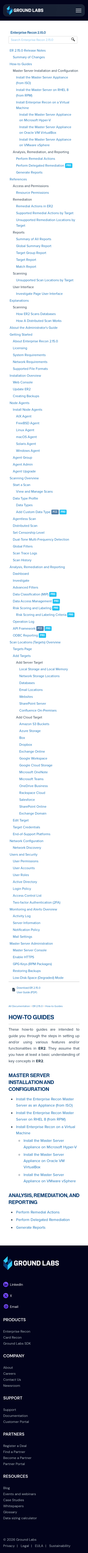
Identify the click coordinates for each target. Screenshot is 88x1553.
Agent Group (22, 457)
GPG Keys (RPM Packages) (32, 964)
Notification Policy (26, 930)
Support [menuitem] (9, 1409)
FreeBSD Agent (27, 423)
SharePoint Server (32, 703)
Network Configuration (26, 841)
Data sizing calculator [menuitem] (20, 1518)
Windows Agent (28, 451)
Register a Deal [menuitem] (15, 1446)
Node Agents (19, 403)
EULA (39, 1546)
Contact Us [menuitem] (12, 1379)
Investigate (21, 580)
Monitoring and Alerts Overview (33, 909)
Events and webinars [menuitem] (19, 1494)
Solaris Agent (26, 444)
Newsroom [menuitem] (11, 1385)
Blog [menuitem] (6, 1488)
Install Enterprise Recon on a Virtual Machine (42, 105)
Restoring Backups (27, 971)
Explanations (19, 300)
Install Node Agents (27, 409)
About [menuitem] (8, 1367)
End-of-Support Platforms (31, 834)
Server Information (26, 923)
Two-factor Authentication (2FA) (36, 902)
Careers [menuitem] (9, 1373)
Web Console (23, 382)
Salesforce (27, 800)
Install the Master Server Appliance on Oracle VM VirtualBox (45, 130)
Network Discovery (27, 848)
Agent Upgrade (24, 471)
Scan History (22, 560)
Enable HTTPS (23, 957)
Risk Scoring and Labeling (32, 608)
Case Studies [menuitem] (13, 1500)
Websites (26, 697)
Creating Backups (26, 396)
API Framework (24, 628)
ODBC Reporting (25, 635)
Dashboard (21, 574)
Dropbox (25, 745)
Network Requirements (30, 362)
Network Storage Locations (39, 676)
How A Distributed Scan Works (38, 321)
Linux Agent (25, 430)
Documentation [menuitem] (15, 1415)
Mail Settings (22, 937)
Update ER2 (22, 389)
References (18, 179)
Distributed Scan (25, 526)
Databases (27, 683)
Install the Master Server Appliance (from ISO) (42, 80)
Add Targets (22, 656)
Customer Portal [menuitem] (16, 1421)
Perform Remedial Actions (35, 159)
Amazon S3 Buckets (34, 724)
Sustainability (59, 1546)
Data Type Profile (25, 498)
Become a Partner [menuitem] (17, 1458)
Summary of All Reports (33, 239)
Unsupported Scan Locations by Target (44, 280)
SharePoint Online (32, 806)
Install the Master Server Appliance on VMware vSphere (45, 142)
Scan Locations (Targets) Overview (35, 642)
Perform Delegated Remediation (40, 165)
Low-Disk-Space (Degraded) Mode (38, 978)
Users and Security (23, 854)
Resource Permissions (32, 193)
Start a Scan (21, 485)
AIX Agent (23, 416)
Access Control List (27, 895)
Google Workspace (33, 758)
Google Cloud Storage (35, 765)
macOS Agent (26, 437)
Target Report (26, 260)
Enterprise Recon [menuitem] (16, 1331)
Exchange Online (32, 751)
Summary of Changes (29, 57)
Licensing (20, 348)
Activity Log (22, 916)
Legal (25, 1546)
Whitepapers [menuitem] (13, 1506)
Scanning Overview (24, 478)
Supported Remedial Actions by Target (44, 213)
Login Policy (22, 889)
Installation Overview (25, 376)
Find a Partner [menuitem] (14, 1452)
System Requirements (29, 355)
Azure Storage (30, 731)
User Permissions (25, 861)
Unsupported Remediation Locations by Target (45, 223)
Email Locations (31, 690)
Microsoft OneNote (33, 772)
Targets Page (22, 649)
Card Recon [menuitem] (12, 1337)
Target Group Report (31, 253)
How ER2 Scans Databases (36, 314)
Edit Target (21, 820)
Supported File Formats (30, 369)
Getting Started (21, 334)
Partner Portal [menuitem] (14, 1464)
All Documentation (19, 1006)
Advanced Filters (25, 587)
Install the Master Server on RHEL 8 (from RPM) (42, 93)
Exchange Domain (32, 813)
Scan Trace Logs (25, 553)
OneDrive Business (33, 786)
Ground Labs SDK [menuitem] (17, 1343)
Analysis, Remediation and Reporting (37, 567)
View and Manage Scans (34, 491)
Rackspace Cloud (32, 793)
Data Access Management (32, 601)
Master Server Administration (31, 943)
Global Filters (23, 546)
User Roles (21, 875)
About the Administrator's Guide (34, 328)
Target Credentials (26, 827)
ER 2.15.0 (38, 1006)
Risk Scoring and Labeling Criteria (41, 615)
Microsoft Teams (31, 779)
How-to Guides (21, 64)
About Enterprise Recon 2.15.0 (35, 341)
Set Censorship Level (29, 532)
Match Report (26, 266)
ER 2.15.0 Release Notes (28, 50)
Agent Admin (23, 464)
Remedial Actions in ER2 (34, 206)
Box (22, 738)
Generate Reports (29, 172)
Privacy (9, 1546)
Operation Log (23, 622)
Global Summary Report (33, 246)
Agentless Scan (24, 519)
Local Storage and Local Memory (43, 669)
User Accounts (24, 868)
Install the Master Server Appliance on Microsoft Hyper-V (45, 117)
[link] (25, 10)
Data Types (24, 505)
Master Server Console (30, 950)
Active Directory (25, 882)
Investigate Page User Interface (39, 294)
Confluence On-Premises (38, 710)
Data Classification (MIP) (30, 594)
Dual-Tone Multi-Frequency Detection (41, 539)
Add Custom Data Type (33, 512)
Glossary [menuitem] (10, 1512)
